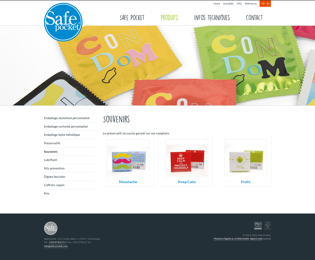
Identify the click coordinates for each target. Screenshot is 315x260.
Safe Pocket (132, 17)
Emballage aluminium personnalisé (67, 118)
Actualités (228, 3)
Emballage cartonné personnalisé (66, 126)
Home (217, 3)
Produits (169, 17)
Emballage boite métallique (62, 134)
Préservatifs (52, 143)
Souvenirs (51, 151)
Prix (46, 193)
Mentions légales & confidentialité (231, 238)
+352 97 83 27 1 (57, 242)
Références (251, 3)
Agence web (256, 238)
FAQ (239, 3)
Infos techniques (212, 17)
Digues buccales (54, 176)
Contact (254, 17)
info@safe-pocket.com (56, 246)
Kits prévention (54, 168)
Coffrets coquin (54, 185)
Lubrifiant (50, 160)
